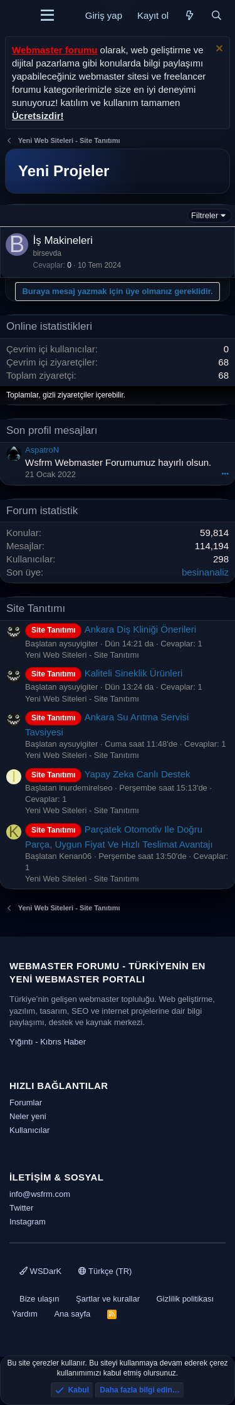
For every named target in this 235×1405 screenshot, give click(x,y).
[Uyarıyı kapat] (217, 49)
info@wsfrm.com (39, 1194)
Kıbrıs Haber (63, 1041)
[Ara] (216, 15)
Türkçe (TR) (105, 1271)
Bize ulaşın (39, 1298)
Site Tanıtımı (35, 608)
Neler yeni (27, 1116)
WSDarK (40, 1271)
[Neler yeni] (189, 15)
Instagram (27, 1221)
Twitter (21, 1208)
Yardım (25, 1313)
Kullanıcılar (29, 1130)
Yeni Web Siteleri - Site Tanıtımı (82, 655)
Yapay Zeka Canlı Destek (108, 774)
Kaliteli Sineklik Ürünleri (103, 673)
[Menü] (47, 15)
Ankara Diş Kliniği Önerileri (110, 629)
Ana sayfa (72, 1313)
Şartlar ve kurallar (108, 1298)
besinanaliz (205, 572)
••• (225, 473)
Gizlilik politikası (185, 1298)
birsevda (47, 253)
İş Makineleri (63, 240)
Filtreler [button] (204, 215)
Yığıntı (21, 1041)
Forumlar (25, 1102)
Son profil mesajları (52, 430)
